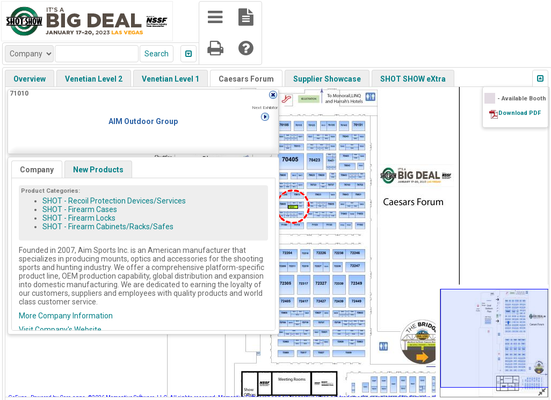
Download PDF (519, 113)
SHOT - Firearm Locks (78, 218)
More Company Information (66, 315)
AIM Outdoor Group (143, 121)
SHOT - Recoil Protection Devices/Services (114, 201)
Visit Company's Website (60, 329)
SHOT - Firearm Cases (79, 209)
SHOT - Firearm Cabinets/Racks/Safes (107, 226)
